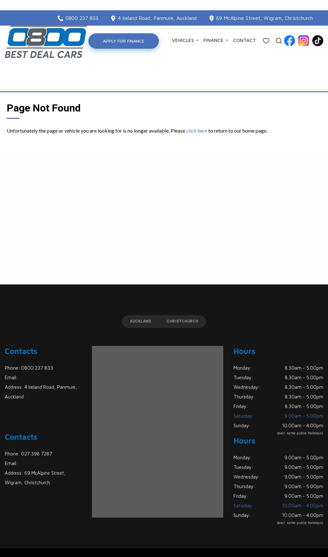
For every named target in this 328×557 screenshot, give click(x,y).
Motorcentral (224, 542)
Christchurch (188, 300)
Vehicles (185, 40)
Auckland (134, 300)
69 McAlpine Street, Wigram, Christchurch (264, 8)
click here (196, 107)
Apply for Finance (128, 41)
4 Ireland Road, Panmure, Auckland (157, 8)
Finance (215, 40)
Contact (244, 40)
